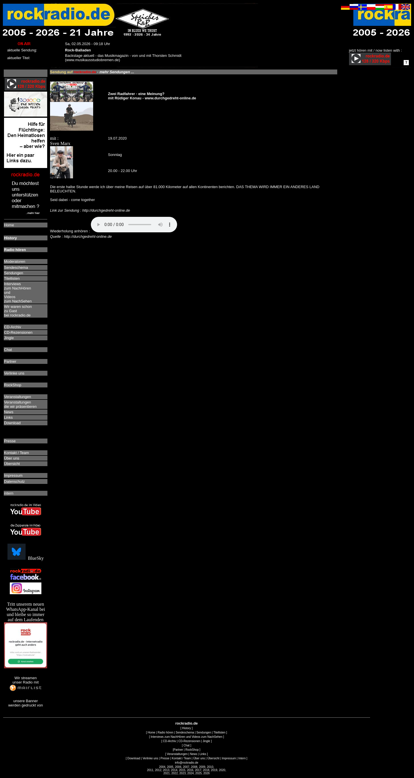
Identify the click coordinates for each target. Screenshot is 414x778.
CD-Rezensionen (189, 741)
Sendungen (203, 732)
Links (203, 754)
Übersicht (213, 758)
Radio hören (165, 732)
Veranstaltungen (177, 754)
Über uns (199, 758)
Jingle (206, 741)
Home (151, 732)
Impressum (229, 758)
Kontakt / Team (181, 758)
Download (133, 758)
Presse (164, 758)
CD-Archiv (169, 741)
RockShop (192, 749)
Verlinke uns (150, 758)
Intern (242, 758)
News (193, 754)
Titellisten (219, 732)
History (186, 728)
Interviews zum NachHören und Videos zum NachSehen (186, 736)
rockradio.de (186, 723)
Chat (186, 745)
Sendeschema (185, 732)
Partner (178, 749)
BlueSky (25, 558)
